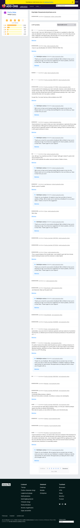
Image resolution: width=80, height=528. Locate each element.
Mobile (42, 490)
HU (45, 30)
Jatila (45, 72)
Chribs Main (47, 343)
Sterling (46, 418)
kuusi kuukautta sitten (54, 418)
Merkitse (34, 40)
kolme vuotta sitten (56, 16)
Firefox (14, 14)
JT (45, 281)
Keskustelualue (26, 505)
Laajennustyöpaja (26, 493)
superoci (46, 122)
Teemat (31, 6)
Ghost (45, 252)
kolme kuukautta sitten (65, 87)
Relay (61, 493)
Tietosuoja (4, 515)
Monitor (61, 496)
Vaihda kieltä (62, 519)
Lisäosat (24, 484)
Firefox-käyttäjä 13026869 (51, 322)
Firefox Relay (12, 12)
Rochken (46, 432)
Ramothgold (47, 288)
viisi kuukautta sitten (57, 315)
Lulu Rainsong (47, 184)
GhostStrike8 (47, 315)
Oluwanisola (47, 16)
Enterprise (43, 493)
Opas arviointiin (26, 510)
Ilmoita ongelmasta (27, 508)
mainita (12, 520)
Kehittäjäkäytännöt (27, 499)
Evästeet (12, 515)
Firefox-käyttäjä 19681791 (51, 80)
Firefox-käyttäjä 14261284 (51, 238)
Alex (45, 46)
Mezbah (46, 383)
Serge (45, 329)
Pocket (61, 499)
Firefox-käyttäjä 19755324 (51, 245)
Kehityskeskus (25, 496)
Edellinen (42, 468)
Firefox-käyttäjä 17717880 (51, 87)
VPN (60, 490)
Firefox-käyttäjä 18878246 (51, 390)
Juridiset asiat (20, 515)
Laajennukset (24, 6)
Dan (45, 154)
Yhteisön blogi (25, 502)
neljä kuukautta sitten (53, 211)
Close (45, 211)
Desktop (43, 487)
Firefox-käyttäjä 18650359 (51, 404)
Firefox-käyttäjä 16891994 (51, 376)
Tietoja (23, 487)
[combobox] (67, 6)
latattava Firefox (48, 2)
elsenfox (46, 425)
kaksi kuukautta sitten (52, 30)
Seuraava (65, 468)
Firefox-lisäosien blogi (28, 490)
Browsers (62, 487)
